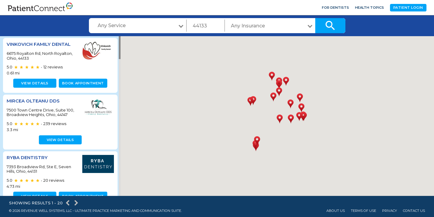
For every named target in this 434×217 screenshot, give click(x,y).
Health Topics (369, 7)
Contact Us (414, 211)
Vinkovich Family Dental (39, 44)
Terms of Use (363, 211)
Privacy (389, 211)
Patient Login (408, 7)
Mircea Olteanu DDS (33, 101)
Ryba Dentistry (27, 157)
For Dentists (335, 7)
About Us (335, 211)
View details (34, 83)
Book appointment (82, 83)
